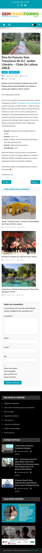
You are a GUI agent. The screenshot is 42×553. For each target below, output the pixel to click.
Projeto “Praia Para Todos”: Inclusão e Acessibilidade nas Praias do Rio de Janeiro (20, 223)
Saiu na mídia (9, 412)
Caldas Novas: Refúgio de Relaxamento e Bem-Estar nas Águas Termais (20, 290)
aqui (11, 175)
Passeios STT (14, 72)
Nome (6, 338)
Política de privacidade (12, 428)
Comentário (8, 316)
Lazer (4, 72)
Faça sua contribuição (11, 424)
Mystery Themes (33, 550)
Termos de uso (9, 433)
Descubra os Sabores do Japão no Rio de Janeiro (36, 182)
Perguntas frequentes (11, 403)
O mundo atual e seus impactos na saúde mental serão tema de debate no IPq (27, 482)
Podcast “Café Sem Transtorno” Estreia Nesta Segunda (8, 182)
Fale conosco (8, 420)
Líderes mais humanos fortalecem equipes (24, 447)
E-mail (6, 347)
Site (5, 356)
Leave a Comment (10, 79)
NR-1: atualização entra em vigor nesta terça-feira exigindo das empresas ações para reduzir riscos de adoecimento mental (27, 464)
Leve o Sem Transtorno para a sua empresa (19, 407)
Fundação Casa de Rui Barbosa (29, 103)
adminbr (25, 76)
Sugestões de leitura (11, 416)
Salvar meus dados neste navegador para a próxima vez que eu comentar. (10, 373)
